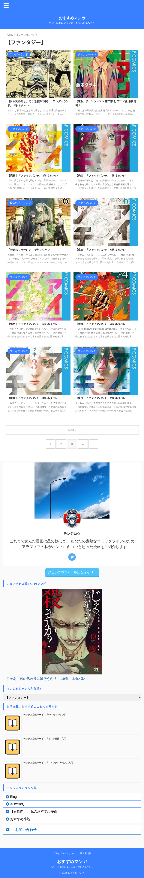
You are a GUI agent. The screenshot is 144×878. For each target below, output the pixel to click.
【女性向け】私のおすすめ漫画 (33, 811)
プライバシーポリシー (64, 853)
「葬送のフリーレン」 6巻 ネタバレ (32, 250)
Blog (13, 797)
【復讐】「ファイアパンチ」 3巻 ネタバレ (36, 398)
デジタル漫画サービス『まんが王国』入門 (44, 738)
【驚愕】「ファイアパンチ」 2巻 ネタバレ (104, 398)
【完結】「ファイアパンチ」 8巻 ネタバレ (36, 175)
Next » (73, 429)
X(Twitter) (17, 804)
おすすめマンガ (72, 18)
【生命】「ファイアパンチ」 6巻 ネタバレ (104, 250)
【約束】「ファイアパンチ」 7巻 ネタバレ (104, 175)
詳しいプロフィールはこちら (71, 572)
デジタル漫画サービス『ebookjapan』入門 (45, 714)
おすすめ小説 (20, 819)
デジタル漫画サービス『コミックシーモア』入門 (48, 762)
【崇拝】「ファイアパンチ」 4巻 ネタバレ (104, 324)
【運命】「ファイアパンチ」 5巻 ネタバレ (36, 324)
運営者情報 (85, 853)
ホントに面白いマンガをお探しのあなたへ (72, 867)
